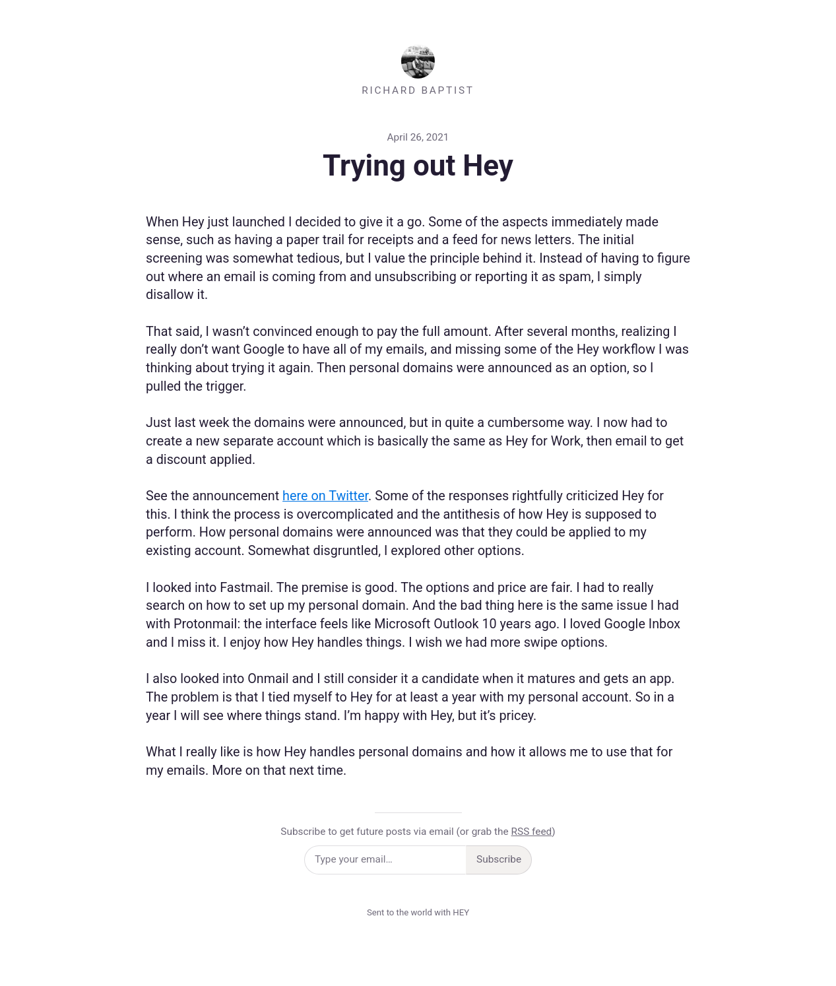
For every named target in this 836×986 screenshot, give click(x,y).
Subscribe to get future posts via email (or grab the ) (417, 832)
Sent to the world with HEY (418, 912)
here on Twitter (325, 496)
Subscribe (498, 859)
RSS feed (531, 832)
